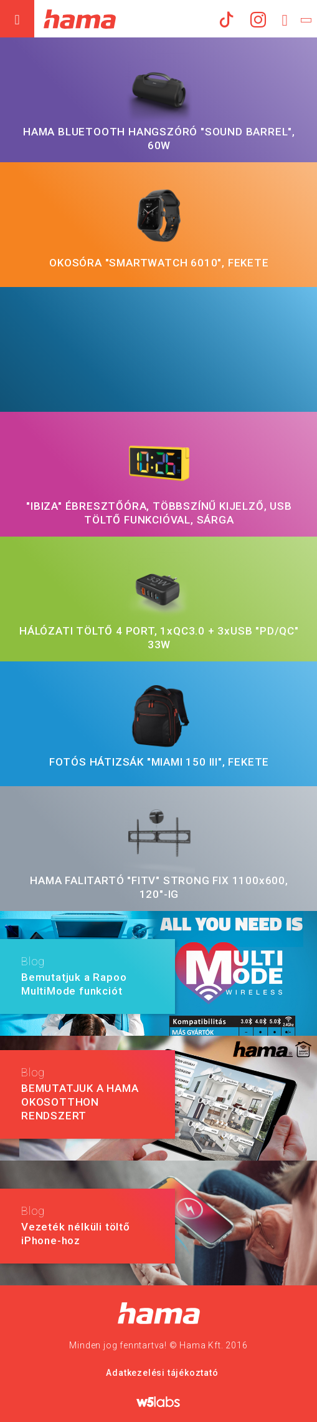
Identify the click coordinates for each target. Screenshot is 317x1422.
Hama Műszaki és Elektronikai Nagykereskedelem (79, 18)
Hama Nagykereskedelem (158, 1313)
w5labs (158, 1401)
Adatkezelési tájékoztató (162, 1373)
